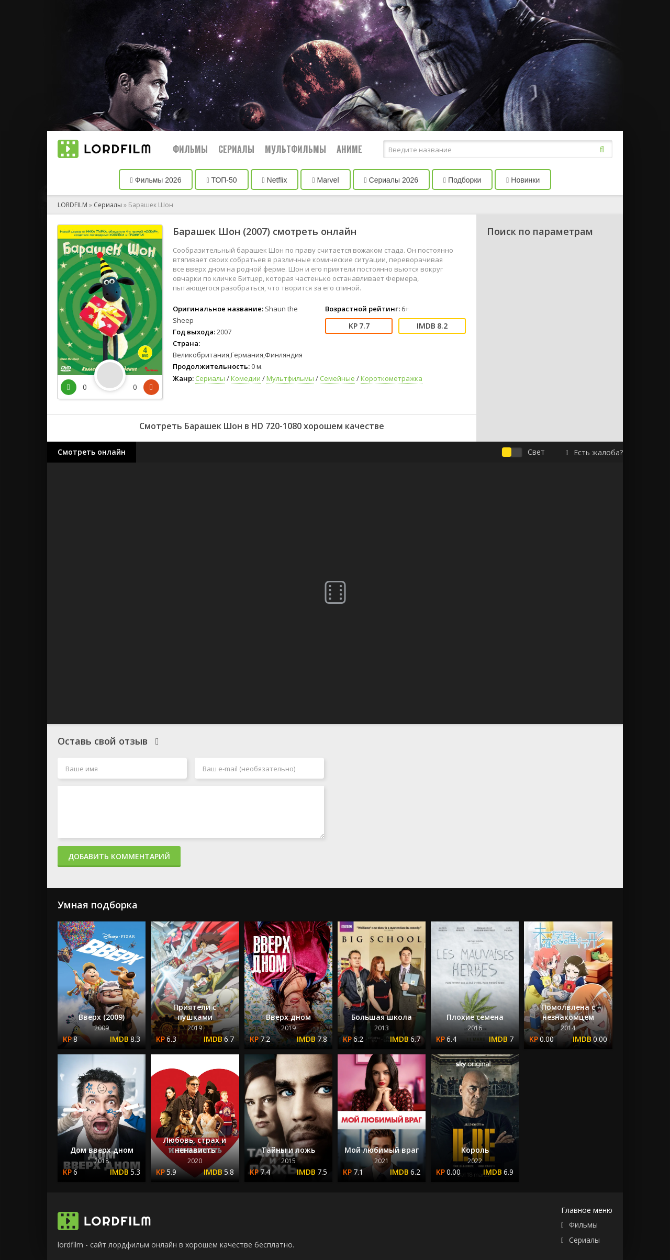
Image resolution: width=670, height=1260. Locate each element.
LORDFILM (72, 204)
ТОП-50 (221, 180)
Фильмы (190, 149)
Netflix (274, 180)
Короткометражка (391, 378)
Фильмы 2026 (156, 180)
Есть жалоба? (594, 452)
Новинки (523, 180)
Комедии (246, 378)
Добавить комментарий (119, 856)
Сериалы (236, 149)
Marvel (325, 180)
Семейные (337, 378)
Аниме (349, 149)
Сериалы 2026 (391, 180)
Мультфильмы (295, 149)
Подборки (462, 180)
